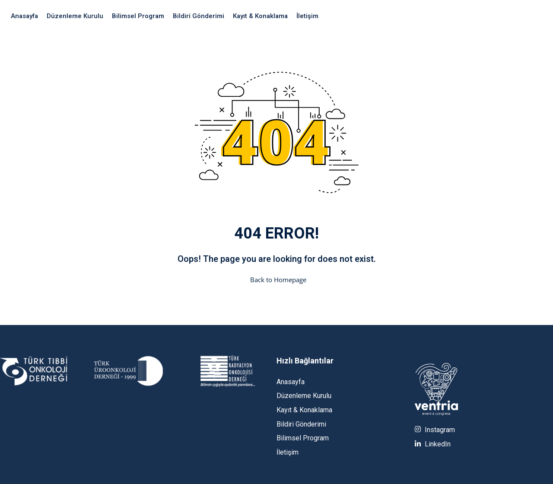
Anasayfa (24, 16)
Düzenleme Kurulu (75, 16)
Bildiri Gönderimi (198, 16)
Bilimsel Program (138, 16)
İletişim (307, 16)
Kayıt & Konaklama (260, 16)
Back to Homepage (276, 279)
